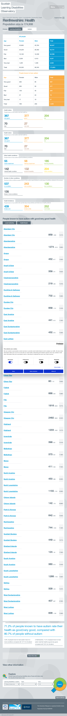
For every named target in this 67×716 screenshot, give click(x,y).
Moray (6, 461)
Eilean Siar (8, 375)
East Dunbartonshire (12, 327)
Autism (20, 17)
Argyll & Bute (9, 266)
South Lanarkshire (11, 571)
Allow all (53, 371)
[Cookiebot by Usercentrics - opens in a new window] (57, 344)
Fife (5, 400)
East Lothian (8, 339)
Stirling (6, 583)
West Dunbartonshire (12, 595)
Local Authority (9, 223)
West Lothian (9, 607)
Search (60, 684)
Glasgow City (9, 412)
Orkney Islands (9, 497)
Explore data (59, 17)
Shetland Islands (10, 546)
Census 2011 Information (12, 17)
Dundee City (8, 302)
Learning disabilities (15, 29)
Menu (57, 7)
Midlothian (8, 449)
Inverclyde (8, 436)
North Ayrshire (9, 473)
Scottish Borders (10, 534)
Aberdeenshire (9, 241)
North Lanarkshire (11, 485)
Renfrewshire (35, 17)
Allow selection (33, 371)
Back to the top (60, 697)
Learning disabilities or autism (11, 681)
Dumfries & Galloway (12, 290)
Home (4, 17)
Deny (13, 371)
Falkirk (6, 388)
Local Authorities (27, 17)
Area (39, 681)
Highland (7, 424)
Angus (6, 253)
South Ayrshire (9, 558)
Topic (22, 681)
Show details (57, 367)
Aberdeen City (9, 229)
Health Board (24, 223)
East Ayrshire (9, 314)
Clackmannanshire (11, 278)
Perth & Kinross (10, 510)
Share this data (33, 656)
